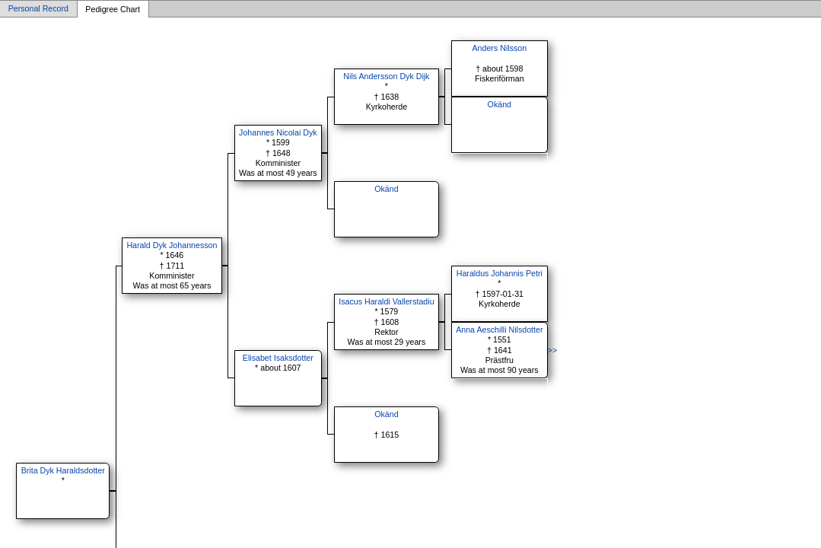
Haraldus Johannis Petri (500, 273)
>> (552, 350)
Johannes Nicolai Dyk (278, 132)
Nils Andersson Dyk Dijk (386, 76)
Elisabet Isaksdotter (278, 357)
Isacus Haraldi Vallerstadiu (386, 301)
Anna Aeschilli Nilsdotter (499, 329)
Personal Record (38, 9)
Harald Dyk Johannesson (171, 245)
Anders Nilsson (499, 48)
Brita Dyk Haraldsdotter (63, 470)
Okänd (499, 104)
